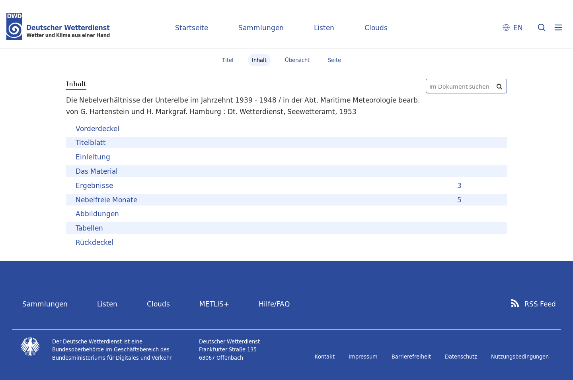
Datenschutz (461, 356)
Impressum (363, 356)
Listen (324, 27)
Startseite (191, 27)
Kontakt (325, 356)
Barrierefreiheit (411, 356)
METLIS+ (214, 304)
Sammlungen (261, 27)
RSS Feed (540, 304)
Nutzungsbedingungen (520, 356)
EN (518, 27)
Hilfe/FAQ (274, 304)
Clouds (376, 27)
